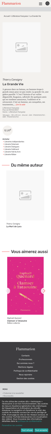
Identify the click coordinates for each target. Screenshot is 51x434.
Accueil (7, 16)
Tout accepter (41, 430)
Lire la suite (20, 104)
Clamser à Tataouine (17, 321)
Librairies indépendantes (14, 142)
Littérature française (19, 16)
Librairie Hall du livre (12, 152)
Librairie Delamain (11, 144)
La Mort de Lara (13, 227)
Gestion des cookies (25, 378)
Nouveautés (8, 396)
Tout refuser (27, 430)
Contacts (26, 356)
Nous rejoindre (25, 375)
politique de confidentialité (29, 421)
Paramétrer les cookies (12, 425)
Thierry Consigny (12, 79)
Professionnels (25, 359)
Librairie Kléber (10, 154)
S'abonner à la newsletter (14, 393)
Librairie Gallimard (11, 149)
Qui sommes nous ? (25, 363)
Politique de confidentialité (25, 371)
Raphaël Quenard (14, 318)
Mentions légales (25, 367)
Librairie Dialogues (11, 147)
